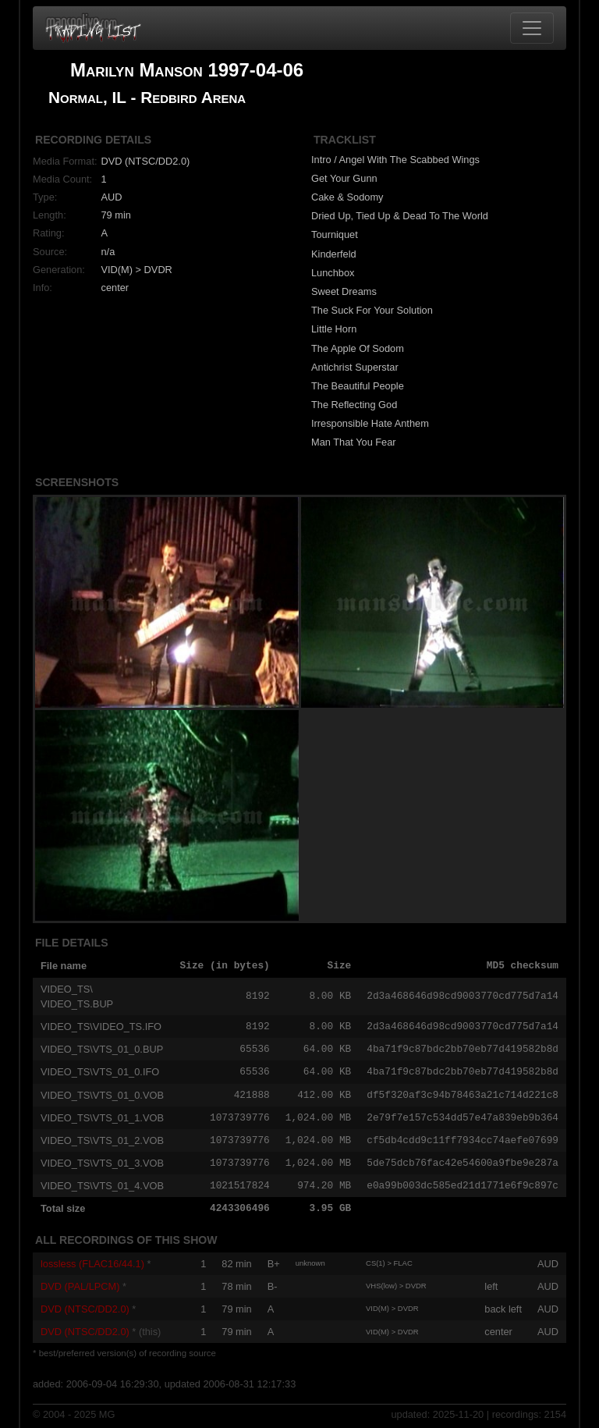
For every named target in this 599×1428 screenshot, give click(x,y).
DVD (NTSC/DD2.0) (85, 1309)
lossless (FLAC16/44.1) (92, 1264)
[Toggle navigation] (532, 28)
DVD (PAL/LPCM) (80, 1286)
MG (107, 1414)
